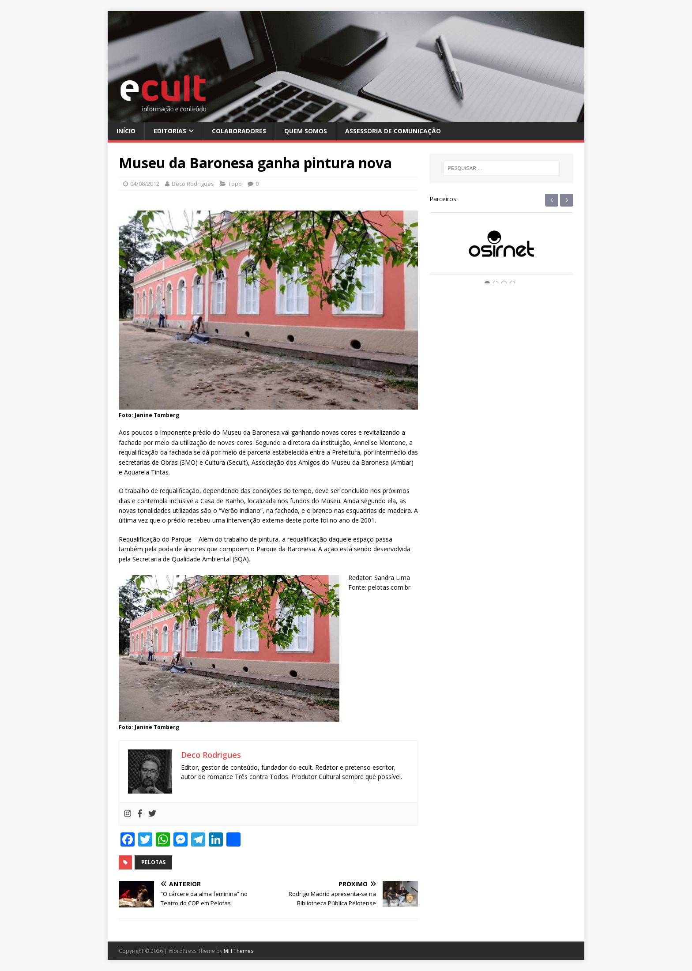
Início (126, 131)
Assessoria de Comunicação (393, 131)
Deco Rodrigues (193, 184)
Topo (235, 184)
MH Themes (238, 951)
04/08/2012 (144, 184)
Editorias (170, 131)
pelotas (153, 862)
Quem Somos (305, 131)
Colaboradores (239, 131)
